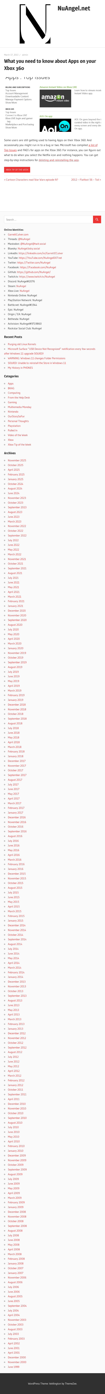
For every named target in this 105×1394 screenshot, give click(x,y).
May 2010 (13, 1136)
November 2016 (17, 822)
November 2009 (17, 1160)
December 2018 (17, 704)
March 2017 (14, 803)
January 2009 (15, 1207)
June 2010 (14, 1132)
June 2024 (13, 493)
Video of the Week (18, 435)
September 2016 (17, 831)
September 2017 (17, 775)
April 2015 (14, 906)
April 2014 (14, 962)
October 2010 (15, 1113)
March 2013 (14, 1019)
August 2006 (15, 1282)
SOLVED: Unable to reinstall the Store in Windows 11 (37, 363)
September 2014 (17, 939)
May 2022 (13, 549)
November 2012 (17, 1038)
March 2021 (14, 596)
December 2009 (17, 1155)
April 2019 (14, 685)
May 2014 (13, 958)
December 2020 (17, 610)
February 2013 (16, 1024)
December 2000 (17, 1357)
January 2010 (15, 1150)
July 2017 (13, 784)
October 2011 (15, 1089)
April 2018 (14, 742)
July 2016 (13, 840)
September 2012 (17, 1047)
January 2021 (15, 605)
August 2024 (15, 488)
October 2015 (15, 883)
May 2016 (13, 850)
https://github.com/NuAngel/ (34, 272)
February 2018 (16, 751)
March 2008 (15, 1254)
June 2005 (14, 1301)
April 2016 (14, 854)
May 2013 (13, 1009)
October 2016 (15, 826)
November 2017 (17, 765)
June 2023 (13, 516)
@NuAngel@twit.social (33, 243)
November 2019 (17, 653)
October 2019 (15, 657)
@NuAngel (24, 239)
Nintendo (13, 411)
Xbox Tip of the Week (17, 169)
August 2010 (15, 1122)
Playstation (14, 425)
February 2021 (16, 601)
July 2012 (13, 1056)
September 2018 (17, 718)
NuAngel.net (74, 8)
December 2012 (17, 1033)
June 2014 (13, 953)
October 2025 (15, 465)
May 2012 (13, 1066)
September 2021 (17, 568)
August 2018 (15, 723)
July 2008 (13, 1235)
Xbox (10, 439)
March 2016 (14, 859)
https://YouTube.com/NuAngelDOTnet (40, 257)
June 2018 (14, 732)
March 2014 (14, 967)
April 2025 (14, 469)
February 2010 (16, 1146)
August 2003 (15, 1329)
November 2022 (17, 526)
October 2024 (15, 483)
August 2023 (15, 512)
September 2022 (17, 535)
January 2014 (15, 976)
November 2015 (17, 878)
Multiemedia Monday (19, 407)
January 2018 (15, 756)
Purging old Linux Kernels (22, 344)
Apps (10, 383)
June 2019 (13, 676)
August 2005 (15, 1296)
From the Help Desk (19, 397)
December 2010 (17, 1103)
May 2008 (13, 1244)
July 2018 (13, 728)
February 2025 (16, 474)
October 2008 (15, 1221)
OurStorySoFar (16, 416)
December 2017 (17, 761)
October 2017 (15, 770)
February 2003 (16, 1338)
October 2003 (15, 1324)
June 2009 (14, 1183)
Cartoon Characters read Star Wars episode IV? (32, 179)
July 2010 (13, 1127)
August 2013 (15, 1000)
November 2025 (17, 460)
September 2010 (17, 1117)
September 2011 (17, 1094)
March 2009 (14, 1197)
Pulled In (12, 430)
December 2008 (17, 1211)
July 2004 (13, 1310)
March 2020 (14, 643)
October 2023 (15, 502)
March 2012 (14, 1075)
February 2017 (16, 807)
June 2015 (13, 897)
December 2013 (17, 981)
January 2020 (15, 648)
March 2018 (14, 746)
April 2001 (14, 1352)
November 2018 (17, 709)
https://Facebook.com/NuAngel (38, 267)
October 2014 (15, 934)
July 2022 (13, 540)
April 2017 (14, 798)
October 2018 (15, 713)
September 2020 (17, 620)
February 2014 (16, 972)
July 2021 (13, 577)
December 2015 (17, 873)
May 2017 (13, 793)
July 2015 (13, 892)
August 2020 (15, 624)
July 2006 (13, 1287)
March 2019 (14, 690)
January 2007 (15, 1272)
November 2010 (17, 1108)
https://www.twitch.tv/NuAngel (37, 276)
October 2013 (15, 991)
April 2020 (14, 638)
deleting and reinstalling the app (59, 160)
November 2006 (17, 1277)
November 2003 (17, 1319)
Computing (14, 392)
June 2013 (13, 1005)
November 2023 (17, 498)
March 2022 (14, 554)
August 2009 (15, 1174)
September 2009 (17, 1169)
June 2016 (14, 845)
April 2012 (14, 1070)
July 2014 (13, 948)
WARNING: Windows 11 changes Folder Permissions (36, 358)
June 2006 (14, 1291)
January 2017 (15, 812)
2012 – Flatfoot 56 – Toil (85, 179)
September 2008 (17, 1225)
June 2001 (14, 1348)
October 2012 (15, 1042)
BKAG (11, 388)
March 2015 (14, 911)
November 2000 (17, 1362)
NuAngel (21, 286)
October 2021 (15, 563)
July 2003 (13, 1333)
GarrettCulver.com (18, 234)
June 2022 (13, 544)
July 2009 (13, 1179)
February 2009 (16, 1202)
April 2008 (14, 1249)
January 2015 (15, 920)
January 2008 (15, 1263)
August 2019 (15, 667)
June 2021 (13, 582)
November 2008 (17, 1216)
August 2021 (15, 573)
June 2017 (13, 789)
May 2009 (13, 1188)
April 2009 (14, 1193)
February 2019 (16, 695)
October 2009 (15, 1164)
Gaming (12, 402)
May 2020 (13, 634)
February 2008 (16, 1258)
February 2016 (16, 864)
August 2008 (15, 1230)
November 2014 (17, 930)
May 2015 (13, 901)
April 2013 (14, 1014)
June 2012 (13, 1061)
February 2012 (16, 1080)
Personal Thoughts (18, 421)
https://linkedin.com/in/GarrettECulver (41, 253)
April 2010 (14, 1141)
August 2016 (15, 836)
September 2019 (17, 662)
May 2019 (13, 681)
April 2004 (14, 1315)
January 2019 (15, 699)
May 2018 (13, 737)
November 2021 (17, 559)
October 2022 (15, 530)
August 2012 (15, 1052)
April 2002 (14, 1343)
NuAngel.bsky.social (29, 248)
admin (25, 54)
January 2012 (15, 1085)
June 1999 (13, 1366)
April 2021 (14, 591)
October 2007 (15, 1268)
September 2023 (17, 507)
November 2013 (17, 986)
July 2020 (13, 629)
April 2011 (14, 1099)
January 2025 (15, 479)
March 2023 (14, 521)
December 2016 (17, 817)
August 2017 (15, 779)
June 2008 (14, 1239)
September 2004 (17, 1305)
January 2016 (15, 869)
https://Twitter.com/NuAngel (33, 262)
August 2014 (15, 944)
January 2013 (15, 1028)
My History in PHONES (20, 367)
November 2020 (17, 615)
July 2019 (13, 671)
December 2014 (17, 925)
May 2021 (13, 587)
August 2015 (15, 887)
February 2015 (16, 916)
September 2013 (17, 995)
